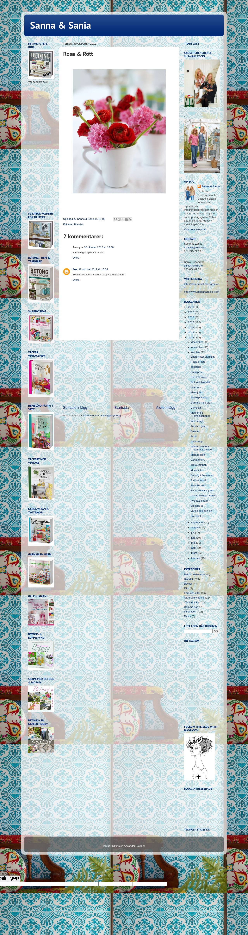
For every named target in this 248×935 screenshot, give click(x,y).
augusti (195, 527)
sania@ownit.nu (193, 265)
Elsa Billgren (198, 485)
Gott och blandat (200, 382)
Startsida (121, 407)
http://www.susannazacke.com (201, 291)
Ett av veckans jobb (202, 490)
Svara (75, 257)
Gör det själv (191, 602)
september (197, 522)
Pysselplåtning (199, 397)
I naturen (196, 387)
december (197, 342)
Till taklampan (199, 464)
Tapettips (196, 366)
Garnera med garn (201, 402)
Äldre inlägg (165, 407)
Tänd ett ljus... (199, 426)
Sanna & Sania (60, 25)
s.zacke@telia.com (195, 247)
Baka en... (196, 431)
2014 (191, 327)
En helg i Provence (202, 475)
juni (193, 537)
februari (196, 558)
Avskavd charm (199, 500)
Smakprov (196, 372)
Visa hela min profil (195, 229)
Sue (74, 269)
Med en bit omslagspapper (201, 414)
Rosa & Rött (198, 361)
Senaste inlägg (75, 407)
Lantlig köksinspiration (203, 495)
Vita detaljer (197, 421)
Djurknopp (197, 441)
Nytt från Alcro (199, 377)
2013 (191, 332)
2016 (191, 317)
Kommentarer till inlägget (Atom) (102, 415)
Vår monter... (198, 459)
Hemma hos (191, 607)
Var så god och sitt (201, 510)
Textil (194, 436)
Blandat (78, 224)
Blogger (140, 845)
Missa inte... (198, 470)
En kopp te (197, 505)
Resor (187, 616)
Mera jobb (196, 392)
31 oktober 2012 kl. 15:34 (93, 269)
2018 (191, 306)
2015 (191, 322)
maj (193, 542)
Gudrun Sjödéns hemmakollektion (202, 448)
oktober (196, 352)
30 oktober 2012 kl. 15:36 (99, 247)
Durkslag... (197, 407)
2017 (191, 312)
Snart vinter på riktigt (203, 356)
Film (186, 588)
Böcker (188, 583)
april (194, 547)
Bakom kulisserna (194, 574)
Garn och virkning (194, 597)
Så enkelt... (197, 516)
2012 (191, 337)
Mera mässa (198, 454)
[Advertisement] (119, 373)
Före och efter (192, 593)
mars (194, 552)
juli (193, 532)
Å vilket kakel (198, 480)
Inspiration (190, 611)
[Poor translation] (14, 878)
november (197, 347)
